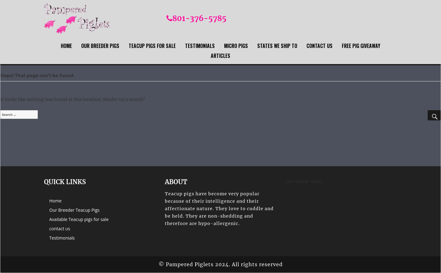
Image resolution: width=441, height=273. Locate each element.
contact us (319, 46)
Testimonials (200, 46)
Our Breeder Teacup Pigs (74, 210)
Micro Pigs (236, 46)
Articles (220, 55)
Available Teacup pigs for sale (78, 219)
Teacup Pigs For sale (152, 46)
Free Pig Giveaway (361, 46)
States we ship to (277, 46)
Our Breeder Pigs (100, 46)
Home (66, 46)
